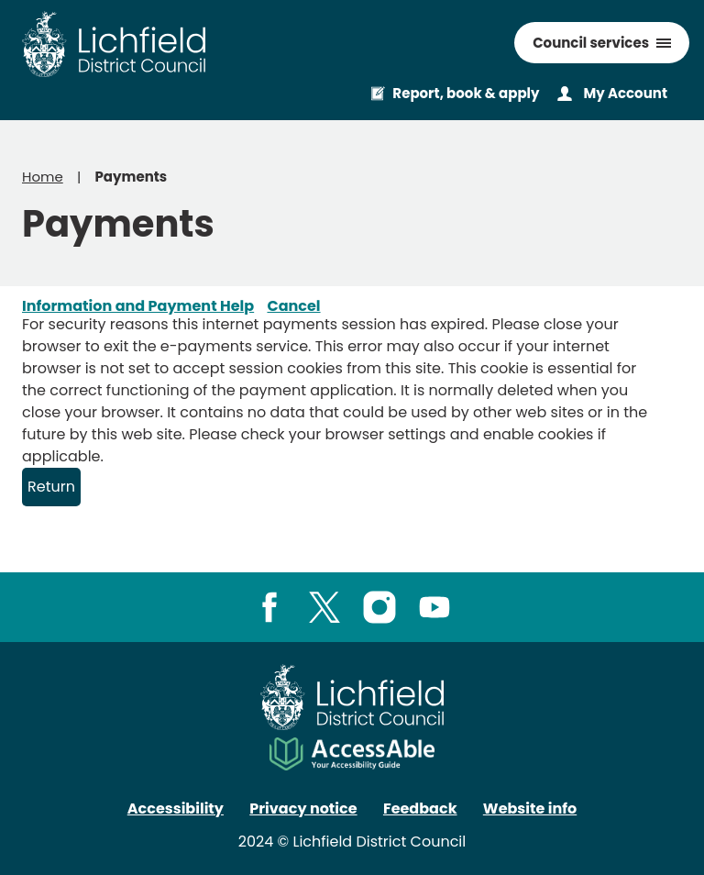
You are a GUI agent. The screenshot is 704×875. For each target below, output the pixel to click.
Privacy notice (303, 808)
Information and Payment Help (138, 305)
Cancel (293, 305)
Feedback (420, 808)
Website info (530, 808)
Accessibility (175, 808)
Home (42, 176)
